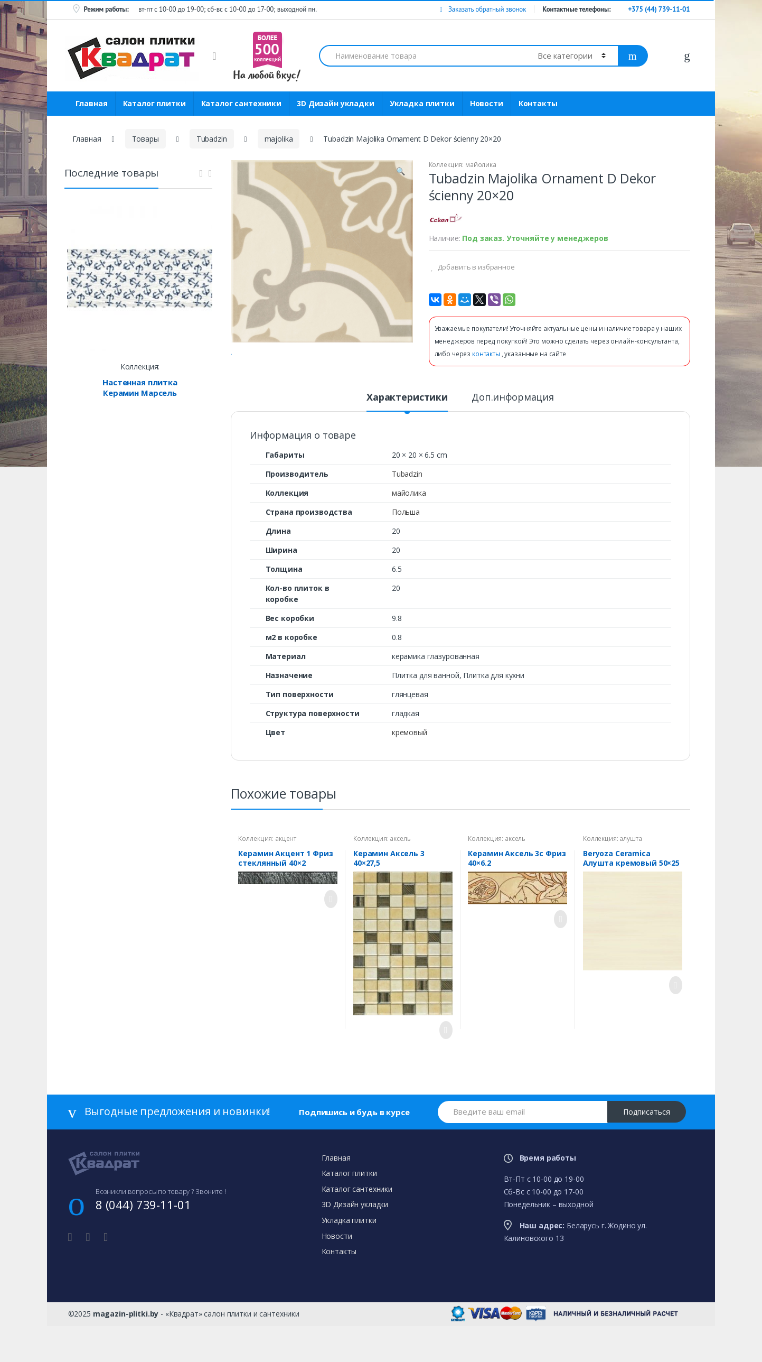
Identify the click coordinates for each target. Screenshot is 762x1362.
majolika (279, 139)
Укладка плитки (422, 103)
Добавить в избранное (475, 267)
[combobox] (422, 56)
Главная (92, 103)
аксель (400, 879)
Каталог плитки (154, 103)
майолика (480, 164)
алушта (630, 879)
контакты (487, 353)
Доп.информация (513, 438)
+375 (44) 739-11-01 (659, 9)
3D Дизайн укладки (335, 103)
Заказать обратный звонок (483, 9)
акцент (285, 879)
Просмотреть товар (327, 940)
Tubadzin (211, 139)
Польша (406, 553)
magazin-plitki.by (126, 1355)
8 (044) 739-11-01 (143, 1246)
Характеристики (407, 438)
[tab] (407, 442)
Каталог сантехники (241, 103)
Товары (145, 139)
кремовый (409, 773)
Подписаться (646, 1153)
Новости (486, 103)
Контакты (538, 103)
